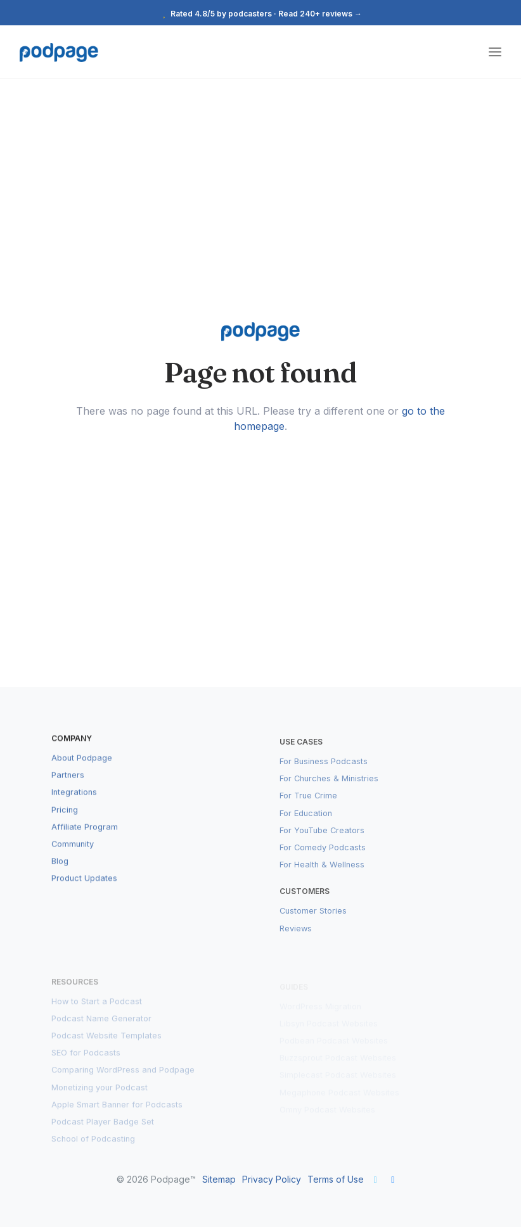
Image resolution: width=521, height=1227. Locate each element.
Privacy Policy (271, 1179)
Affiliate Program (84, 836)
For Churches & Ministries (329, 790)
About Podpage (81, 767)
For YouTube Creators (322, 841)
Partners (67, 785)
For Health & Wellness (322, 876)
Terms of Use (335, 1179)
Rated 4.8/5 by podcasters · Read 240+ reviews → (260, 13)
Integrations (74, 802)
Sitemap (219, 1179)
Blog (59, 871)
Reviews (296, 940)
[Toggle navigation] (495, 52)
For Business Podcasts (324, 772)
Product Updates (84, 888)
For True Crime (308, 807)
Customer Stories (313, 923)
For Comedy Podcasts (323, 859)
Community (72, 854)
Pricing (64, 819)
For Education (306, 824)
